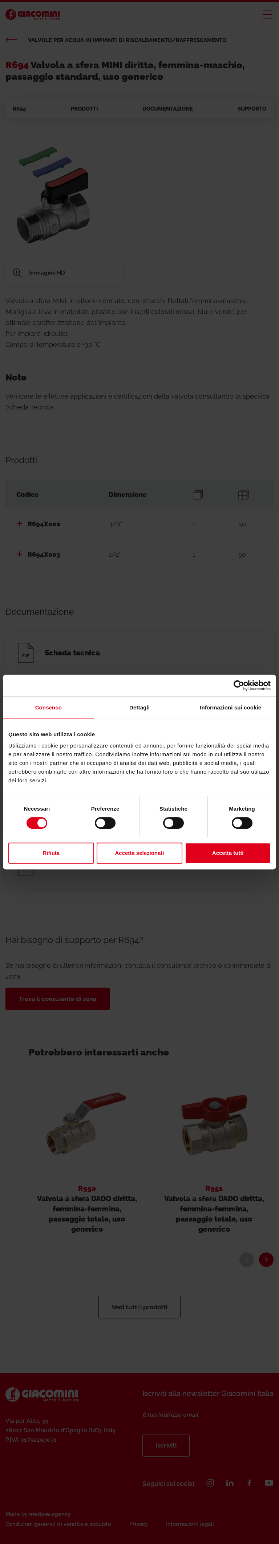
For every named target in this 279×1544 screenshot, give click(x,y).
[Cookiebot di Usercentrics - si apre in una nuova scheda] (239, 685)
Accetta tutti (228, 853)
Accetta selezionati (139, 853)
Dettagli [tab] (139, 707)
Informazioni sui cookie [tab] (230, 707)
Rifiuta (51, 853)
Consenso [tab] (48, 707)
